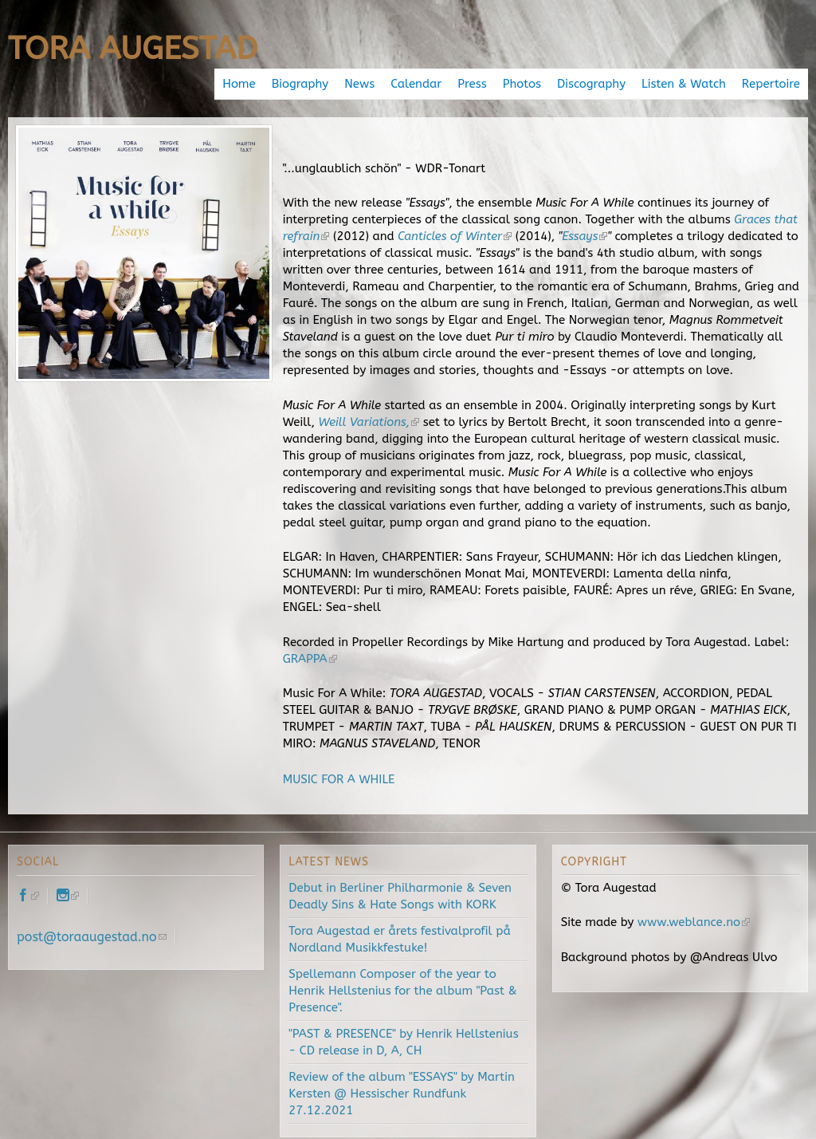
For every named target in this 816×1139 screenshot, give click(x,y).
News (359, 84)
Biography (300, 84)
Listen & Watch (683, 84)
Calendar (415, 84)
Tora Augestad (132, 48)
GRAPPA (310, 659)
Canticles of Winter (455, 236)
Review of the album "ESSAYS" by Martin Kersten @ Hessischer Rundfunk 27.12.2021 (401, 1093)
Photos (522, 84)
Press (471, 84)
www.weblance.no (694, 922)
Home (239, 84)
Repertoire (771, 84)
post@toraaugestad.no (92, 936)
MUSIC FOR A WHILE (339, 779)
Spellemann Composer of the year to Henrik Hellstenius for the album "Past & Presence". (402, 991)
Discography (591, 84)
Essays (584, 236)
